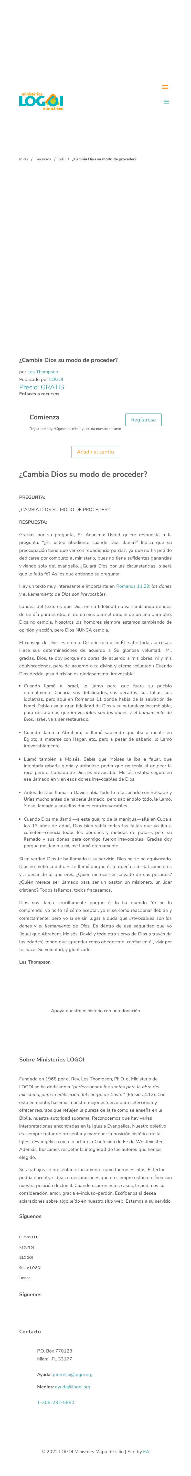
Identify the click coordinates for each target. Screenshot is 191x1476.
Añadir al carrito (95, 451)
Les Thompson (42, 372)
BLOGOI (26, 1257)
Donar (24, 1277)
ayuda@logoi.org (72, 1387)
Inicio (23, 159)
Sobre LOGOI (30, 1267)
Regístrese (143, 419)
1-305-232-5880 (55, 1402)
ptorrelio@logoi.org (73, 1374)
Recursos (43, 159)
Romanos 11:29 (132, 586)
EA (146, 1452)
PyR (61, 159)
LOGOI (56, 379)
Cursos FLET (29, 1236)
